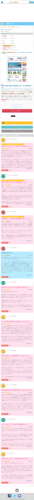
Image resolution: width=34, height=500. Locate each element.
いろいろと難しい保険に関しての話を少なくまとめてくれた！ (16, 321)
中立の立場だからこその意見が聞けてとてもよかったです (15, 355)
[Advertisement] (17, 12)
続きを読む (29, 168)
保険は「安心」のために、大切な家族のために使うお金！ (15, 458)
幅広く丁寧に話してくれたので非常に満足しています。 (14, 182)
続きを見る (17, 106)
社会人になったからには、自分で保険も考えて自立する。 (15, 287)
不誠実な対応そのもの (7, 252)
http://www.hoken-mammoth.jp (6, 29)
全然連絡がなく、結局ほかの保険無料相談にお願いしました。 (16, 218)
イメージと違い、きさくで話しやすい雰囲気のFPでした (15, 424)
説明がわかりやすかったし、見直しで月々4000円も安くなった (16, 146)
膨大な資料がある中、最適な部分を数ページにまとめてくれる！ (16, 389)
